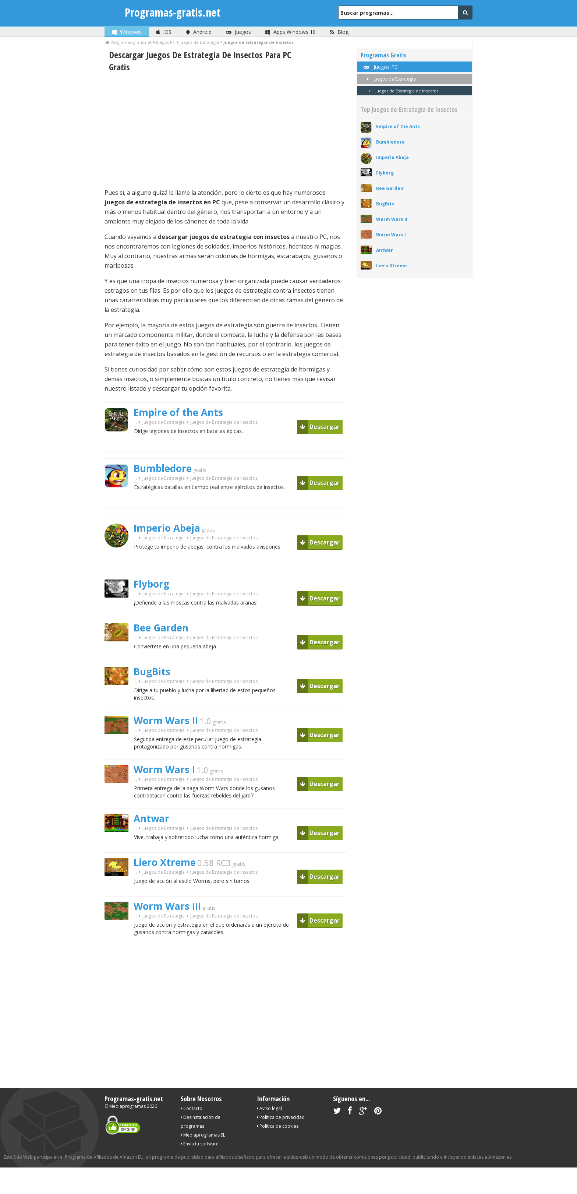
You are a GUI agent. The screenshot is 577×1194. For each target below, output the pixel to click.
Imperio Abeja (167, 528)
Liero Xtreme (165, 862)
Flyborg (151, 584)
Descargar (320, 427)
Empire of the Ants (178, 412)
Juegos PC (380, 66)
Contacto (191, 1108)
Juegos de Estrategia (163, 422)
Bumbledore (163, 468)
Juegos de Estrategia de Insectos (402, 91)
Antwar (151, 818)
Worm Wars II (166, 720)
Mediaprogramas (127, 1106)
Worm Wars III (167, 906)
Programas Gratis (383, 55)
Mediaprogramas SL (203, 1135)
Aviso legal (269, 1108)
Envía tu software (200, 1144)
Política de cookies (277, 1126)
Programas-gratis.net (172, 12)
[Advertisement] (225, 130)
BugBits (152, 671)
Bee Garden (161, 627)
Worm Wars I (164, 769)
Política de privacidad (281, 1117)
